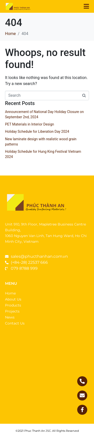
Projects (12, 311)
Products (13, 305)
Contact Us (15, 323)
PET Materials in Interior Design (29, 124)
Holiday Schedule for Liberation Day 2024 (37, 132)
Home (10, 293)
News (10, 317)
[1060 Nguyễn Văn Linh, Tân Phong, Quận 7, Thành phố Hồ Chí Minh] (47, 377)
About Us (13, 299)
